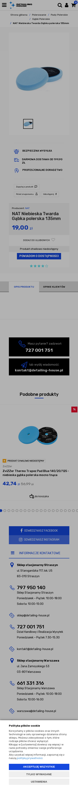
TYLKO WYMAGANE (39, 774)
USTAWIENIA (39, 781)
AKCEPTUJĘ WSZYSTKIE (39, 766)
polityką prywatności (30, 758)
